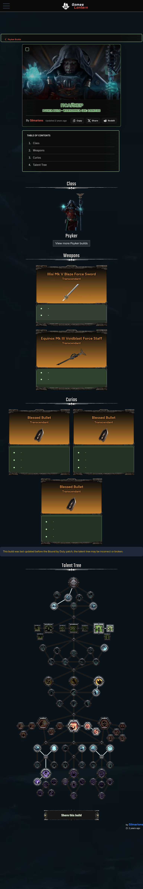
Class (36, 143)
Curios (37, 158)
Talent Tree (40, 165)
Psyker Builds (12, 39)
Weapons (38, 151)
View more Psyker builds (71, 243)
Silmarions (36, 120)
